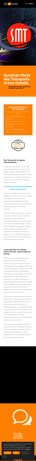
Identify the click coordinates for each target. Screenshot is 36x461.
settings (27, 449)
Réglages (25, 452)
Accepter (7, 452)
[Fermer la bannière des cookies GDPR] (4, 456)
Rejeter (16, 452)
